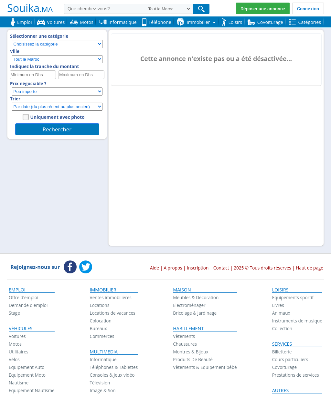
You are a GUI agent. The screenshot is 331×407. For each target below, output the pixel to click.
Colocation (101, 321)
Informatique (103, 359)
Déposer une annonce (262, 8)
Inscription (197, 268)
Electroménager (189, 305)
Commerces (102, 336)
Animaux (281, 313)
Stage (14, 313)
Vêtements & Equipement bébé (205, 367)
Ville (14, 51)
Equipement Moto (27, 375)
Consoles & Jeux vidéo (112, 375)
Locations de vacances (112, 313)
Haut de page (309, 268)
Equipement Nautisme (32, 390)
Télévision (100, 383)
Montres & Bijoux (190, 352)
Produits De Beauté (193, 359)
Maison (182, 290)
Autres (280, 390)
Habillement (188, 328)
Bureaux (98, 328)
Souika (30, 8)
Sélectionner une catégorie (39, 36)
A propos (173, 268)
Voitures (17, 336)
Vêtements (184, 336)
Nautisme (18, 383)
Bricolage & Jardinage (195, 313)
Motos (15, 344)
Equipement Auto (26, 367)
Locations (100, 305)
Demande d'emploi (28, 305)
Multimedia (104, 352)
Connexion (308, 8)
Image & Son (103, 390)
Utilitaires (18, 352)
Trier (15, 99)
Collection (282, 328)
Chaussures (185, 344)
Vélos (14, 359)
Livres (278, 305)
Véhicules (20, 328)
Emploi (17, 290)
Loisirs (280, 290)
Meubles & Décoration (196, 297)
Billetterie (282, 352)
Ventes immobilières (111, 297)
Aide (154, 268)
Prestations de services (295, 375)
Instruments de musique (297, 321)
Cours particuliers (290, 359)
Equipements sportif (293, 297)
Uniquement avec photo (57, 117)
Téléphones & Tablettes (114, 367)
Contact (221, 268)
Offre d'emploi (23, 297)
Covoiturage (284, 367)
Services (282, 344)
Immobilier (103, 290)
